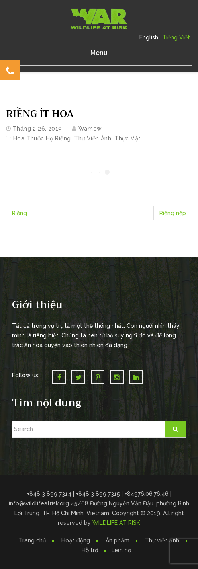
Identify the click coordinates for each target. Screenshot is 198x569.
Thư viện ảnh (162, 540)
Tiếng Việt (176, 37)
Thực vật (127, 138)
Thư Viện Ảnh (92, 138)
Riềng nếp (172, 213)
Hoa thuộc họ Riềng (42, 138)
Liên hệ (121, 550)
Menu (99, 53)
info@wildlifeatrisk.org (40, 503)
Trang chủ (32, 540)
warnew (90, 128)
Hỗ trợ (90, 550)
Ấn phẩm (117, 540)
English (148, 37)
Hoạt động (75, 540)
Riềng (19, 213)
